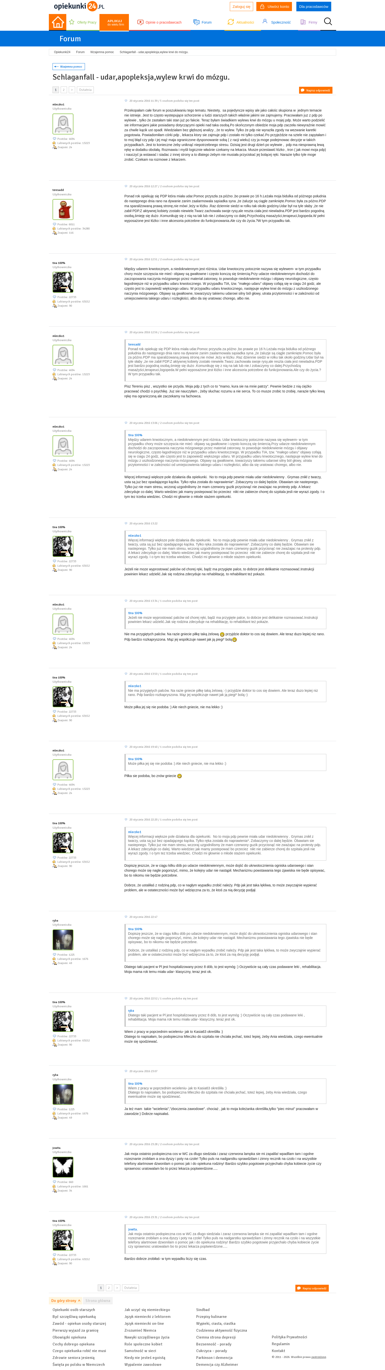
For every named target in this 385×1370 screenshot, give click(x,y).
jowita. (57, 1148)
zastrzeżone (318, 1357)
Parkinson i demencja (214, 1357)
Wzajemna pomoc (71, 67)
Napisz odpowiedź (318, 90)
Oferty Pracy (86, 22)
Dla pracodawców (313, 6)
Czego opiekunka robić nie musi (79, 1350)
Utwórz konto (274, 7)
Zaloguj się (241, 6)
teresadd (58, 190)
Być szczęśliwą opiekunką (74, 1316)
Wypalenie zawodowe (143, 1364)
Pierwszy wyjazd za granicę (75, 1330)
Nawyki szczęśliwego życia (146, 1337)
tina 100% (59, 263)
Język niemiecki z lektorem (147, 1316)
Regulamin (281, 1343)
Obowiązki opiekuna (69, 1337)
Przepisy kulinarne (211, 1316)
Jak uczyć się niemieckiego (147, 1309)
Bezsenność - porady (213, 1344)
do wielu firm (116, 22)
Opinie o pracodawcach (163, 22)
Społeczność (281, 22)
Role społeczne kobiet (143, 1344)
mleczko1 (58, 104)
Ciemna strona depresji (216, 1337)
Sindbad (203, 1309)
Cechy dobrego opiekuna (74, 1344)
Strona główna (97, 1300)
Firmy (313, 22)
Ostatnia (85, 90)
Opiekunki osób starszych (74, 1309)
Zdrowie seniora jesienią (74, 1357)
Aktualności (245, 22)
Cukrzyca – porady (211, 1350)
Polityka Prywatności (289, 1337)
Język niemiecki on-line (144, 1323)
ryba (55, 921)
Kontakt (278, 1350)
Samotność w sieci (140, 1350)
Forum (206, 22)
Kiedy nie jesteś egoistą (144, 1357)
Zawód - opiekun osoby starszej (79, 1323)
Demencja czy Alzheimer (217, 1364)
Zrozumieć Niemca (140, 1330)
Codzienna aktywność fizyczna (221, 1330)
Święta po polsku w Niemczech (79, 1364)
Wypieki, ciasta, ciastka (215, 1323)
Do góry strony (63, 1300)
